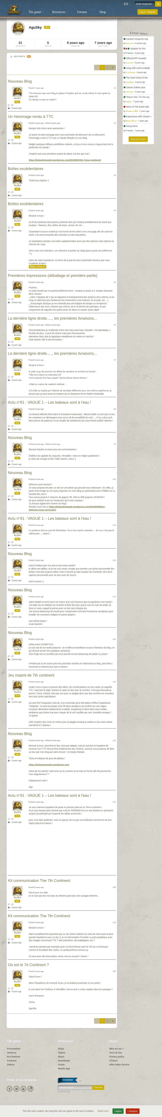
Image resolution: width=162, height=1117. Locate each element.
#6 (115, 325)
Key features (13, 1056)
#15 (114, 682)
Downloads (64, 1060)
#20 (114, 971)
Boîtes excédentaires (25, 168)
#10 (114, 479)
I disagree (132, 1111)
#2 (115, 123)
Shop (102, 12)
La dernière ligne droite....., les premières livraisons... (52, 318)
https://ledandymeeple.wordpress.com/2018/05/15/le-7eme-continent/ (65, 160)
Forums (82, 12)
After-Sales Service (119, 1064)
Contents (12, 1060)
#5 (115, 282)
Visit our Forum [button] (138, 139)
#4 (115, 210)
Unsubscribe (64, 1091)
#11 (114, 525)
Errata (61, 1064)
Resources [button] (60, 12)
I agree (118, 1111)
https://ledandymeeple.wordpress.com (49, 764)
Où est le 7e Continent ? (28, 965)
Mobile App (64, 1068)
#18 (114, 887)
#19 (114, 922)
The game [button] (36, 12)
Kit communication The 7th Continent (39, 880)
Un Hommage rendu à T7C (30, 116)
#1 (115, 88)
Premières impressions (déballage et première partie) (52, 275)
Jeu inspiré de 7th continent (31, 675)
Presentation (13, 1048)
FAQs (61, 1048)
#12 (114, 560)
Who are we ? (116, 1048)
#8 (115, 409)
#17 (114, 802)
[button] (127, 4)
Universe (11, 1052)
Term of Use (115, 1052)
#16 (114, 740)
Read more (103, 1111)
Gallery (10, 1064)
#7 (115, 360)
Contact (113, 1060)
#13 (114, 597)
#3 (115, 175)
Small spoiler (37, 266)
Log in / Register (148, 12)
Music (61, 1056)
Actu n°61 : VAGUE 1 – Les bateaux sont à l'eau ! (49, 402)
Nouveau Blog (20, 81)
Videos (61, 1052)
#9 (115, 444)
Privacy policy (116, 1056)
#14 (114, 639)
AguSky (17, 98)
